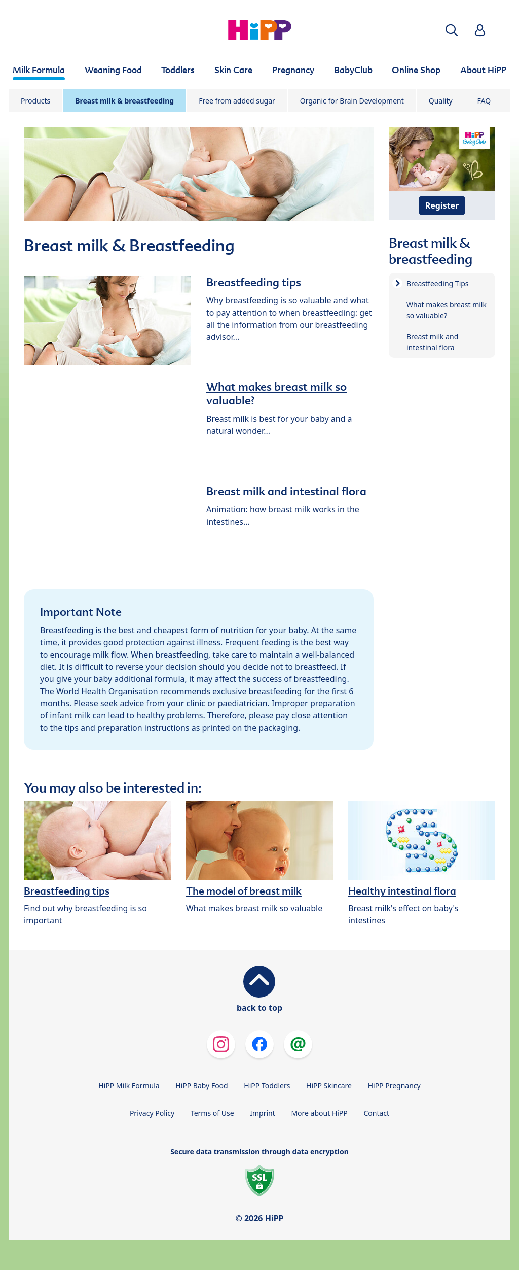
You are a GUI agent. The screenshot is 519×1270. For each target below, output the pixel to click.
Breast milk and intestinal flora (286, 491)
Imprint (262, 1113)
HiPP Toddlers (267, 1085)
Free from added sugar (237, 101)
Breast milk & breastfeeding (124, 101)
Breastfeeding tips (253, 282)
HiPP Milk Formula (128, 1085)
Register (442, 205)
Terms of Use (212, 1113)
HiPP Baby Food (201, 1085)
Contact (376, 1113)
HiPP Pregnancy (394, 1085)
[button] (452, 30)
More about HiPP (319, 1113)
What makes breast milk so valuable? (276, 393)
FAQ (484, 101)
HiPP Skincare (329, 1085)
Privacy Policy (152, 1113)
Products (35, 101)
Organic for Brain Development (352, 101)
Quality (441, 101)
